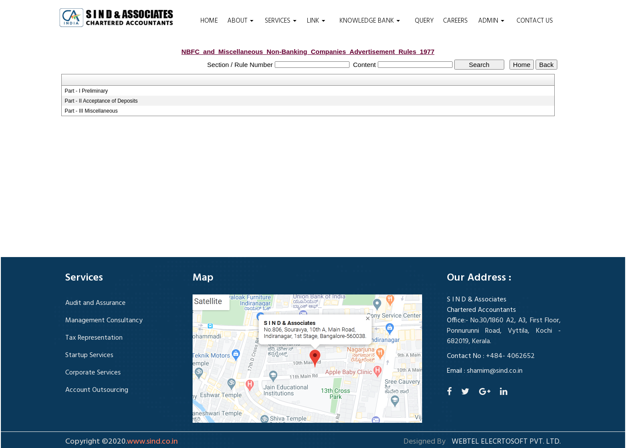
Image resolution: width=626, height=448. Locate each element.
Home (209, 21)
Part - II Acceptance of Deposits (101, 101)
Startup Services (89, 355)
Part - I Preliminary (86, 91)
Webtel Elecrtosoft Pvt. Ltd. (506, 442)
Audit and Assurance (95, 303)
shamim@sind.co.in (495, 371)
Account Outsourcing (96, 390)
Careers (455, 21)
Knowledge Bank (370, 21)
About (240, 21)
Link (316, 21)
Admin (491, 21)
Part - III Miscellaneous (91, 111)
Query (424, 21)
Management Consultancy (104, 320)
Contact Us (534, 21)
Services (280, 21)
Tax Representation (94, 338)
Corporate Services (93, 372)
